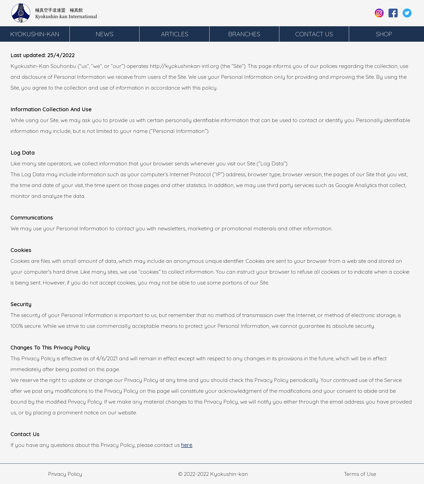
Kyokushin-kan (34, 34)
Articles (174, 34)
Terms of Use (360, 473)
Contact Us (314, 34)
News (104, 34)
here (186, 445)
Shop (384, 34)
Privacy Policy (65, 473)
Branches (244, 34)
